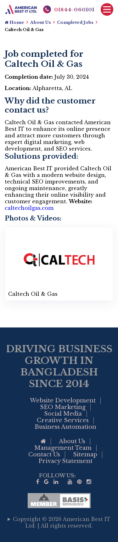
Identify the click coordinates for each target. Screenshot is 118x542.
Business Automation (65, 426)
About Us (40, 22)
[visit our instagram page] (89, 482)
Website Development (63, 400)
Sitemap (85, 454)
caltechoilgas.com (29, 208)
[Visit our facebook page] (37, 482)
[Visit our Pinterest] (79, 482)
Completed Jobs (75, 22)
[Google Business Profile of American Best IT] (46, 482)
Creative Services (63, 420)
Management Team (63, 447)
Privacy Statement (65, 461)
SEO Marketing (63, 407)
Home (14, 22)
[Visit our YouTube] (70, 482)
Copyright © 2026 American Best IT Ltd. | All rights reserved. (61, 522)
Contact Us (44, 454)
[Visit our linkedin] (55, 482)
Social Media (63, 413)
